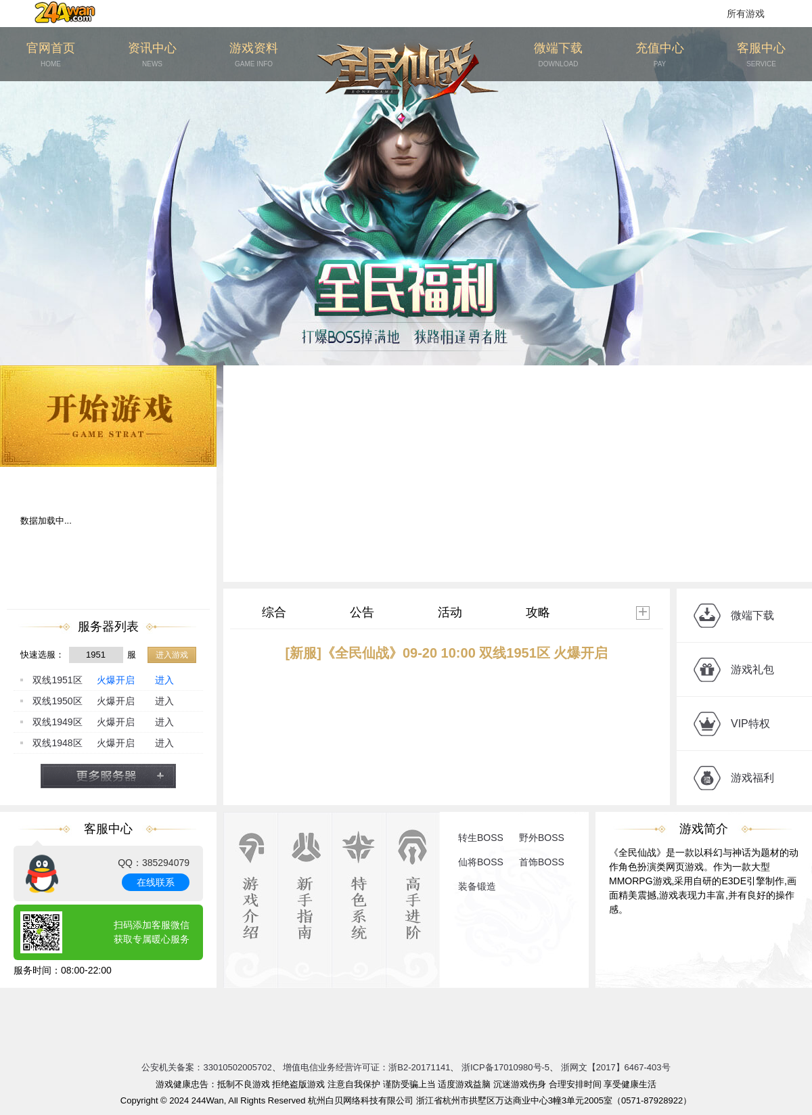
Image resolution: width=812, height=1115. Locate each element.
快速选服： (42, 655)
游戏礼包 (752, 669)
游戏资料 (253, 55)
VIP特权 (750, 723)
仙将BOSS (480, 862)
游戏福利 (752, 777)
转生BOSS (480, 837)
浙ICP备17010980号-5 (505, 1067)
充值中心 (659, 55)
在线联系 (156, 882)
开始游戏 (108, 416)
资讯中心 (152, 55)
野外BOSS (541, 837)
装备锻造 (477, 886)
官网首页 (51, 55)
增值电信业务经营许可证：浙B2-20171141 (366, 1067)
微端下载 (558, 55)
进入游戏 (172, 655)
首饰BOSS (541, 862)
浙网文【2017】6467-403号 (616, 1067)
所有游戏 (746, 13)
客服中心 (761, 55)
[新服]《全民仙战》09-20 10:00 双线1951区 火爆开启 (447, 652)
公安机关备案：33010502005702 (206, 1067)
